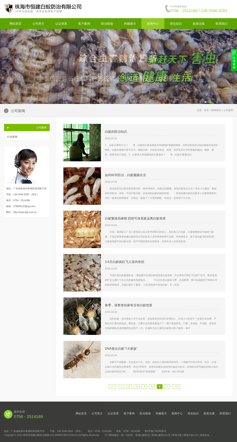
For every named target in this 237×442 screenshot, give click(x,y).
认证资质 (61, 23)
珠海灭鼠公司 (191, 435)
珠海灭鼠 (177, 435)
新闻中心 (153, 23)
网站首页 (15, 23)
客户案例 (84, 23)
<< (112, 386)
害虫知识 (176, 23)
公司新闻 (41, 127)
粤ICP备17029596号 (155, 431)
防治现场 (107, 23)
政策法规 (199, 23)
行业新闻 (12, 136)
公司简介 (38, 23)
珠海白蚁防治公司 (160, 435)
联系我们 (222, 23)
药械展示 (130, 23)
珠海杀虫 (204, 435)
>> (176, 386)
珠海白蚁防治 (142, 435)
